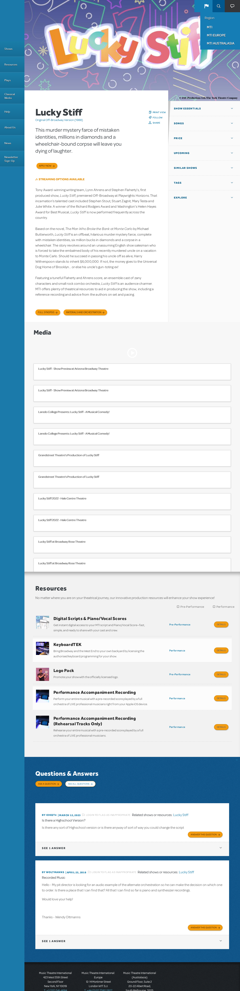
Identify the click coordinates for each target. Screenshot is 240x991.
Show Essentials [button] (187, 108)
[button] (206, 6)
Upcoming (182, 153)
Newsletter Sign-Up (11, 159)
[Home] (12, 20)
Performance (225, 607)
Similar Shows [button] (185, 167)
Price (178, 138)
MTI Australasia (220, 43)
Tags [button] (178, 182)
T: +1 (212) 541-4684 (55, 971)
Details (221, 624)
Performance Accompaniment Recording (94, 685)
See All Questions (78, 772)
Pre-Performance (192, 607)
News (7, 143)
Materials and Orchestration (83, 312)
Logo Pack (63, 666)
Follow (158, 117)
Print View (159, 112)
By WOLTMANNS (53, 854)
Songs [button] (179, 123)
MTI (209, 27)
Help (7, 112)
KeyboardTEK (67, 642)
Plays (7, 80)
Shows (8, 49)
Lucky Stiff (180, 798)
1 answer (53, 830)
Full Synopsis (46, 312)
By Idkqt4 (49, 797)
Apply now (45, 165)
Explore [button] (180, 197)
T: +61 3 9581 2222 (139, 980)
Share (156, 122)
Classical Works (9, 96)
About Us (9, 127)
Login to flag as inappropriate (108, 797)
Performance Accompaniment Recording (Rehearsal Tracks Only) (94, 712)
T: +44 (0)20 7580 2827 (98, 971)
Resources (10, 64)
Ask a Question (47, 772)
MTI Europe (216, 35)
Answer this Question (204, 816)
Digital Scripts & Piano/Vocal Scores (90, 618)
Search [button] (219, 6)
